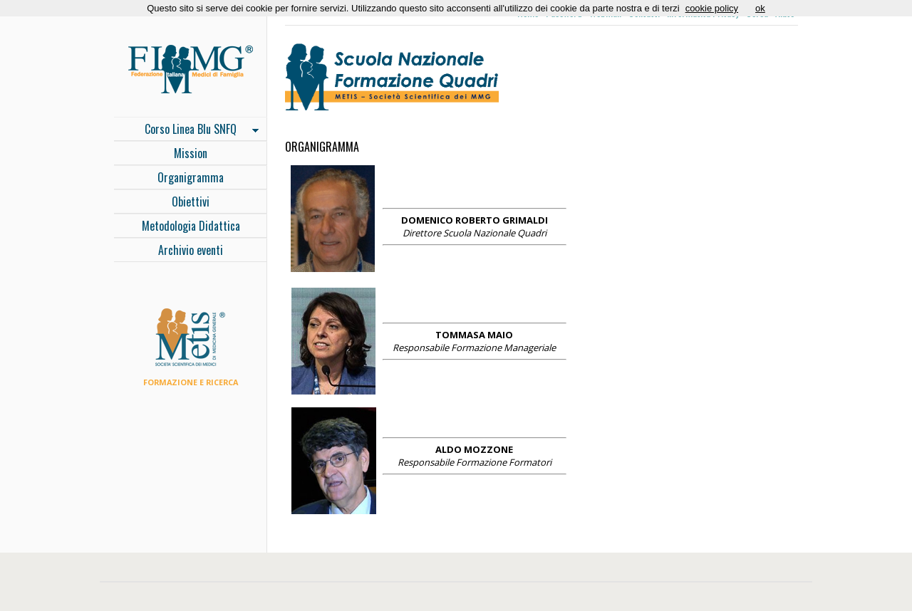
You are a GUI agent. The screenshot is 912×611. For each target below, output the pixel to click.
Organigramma (190, 177)
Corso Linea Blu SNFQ (186, 130)
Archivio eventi (190, 249)
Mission (190, 153)
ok (760, 8)
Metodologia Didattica (191, 225)
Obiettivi (190, 201)
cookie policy (711, 8)
